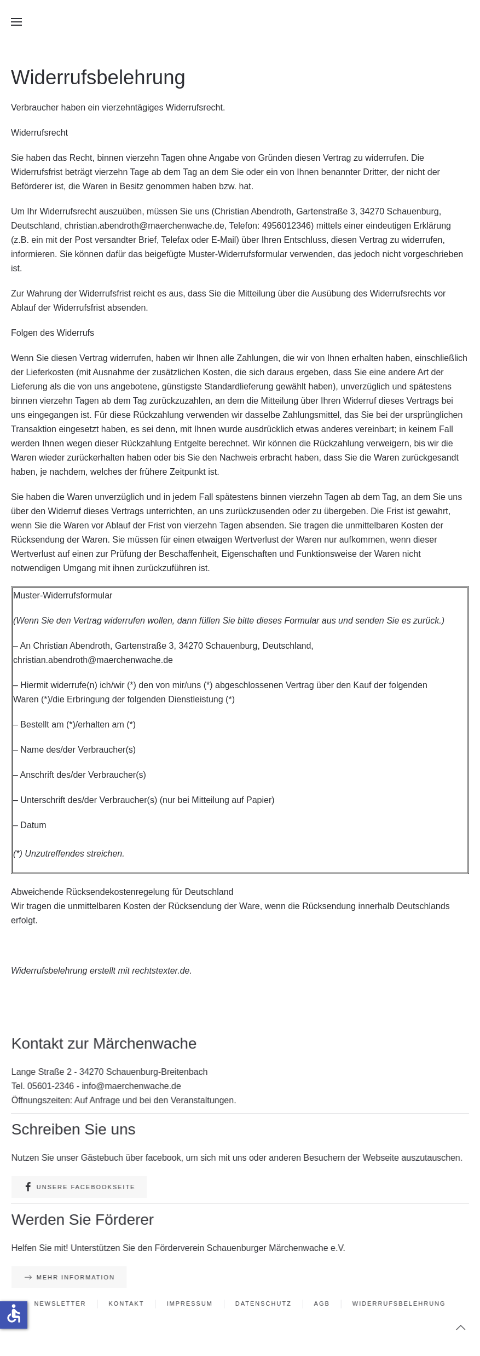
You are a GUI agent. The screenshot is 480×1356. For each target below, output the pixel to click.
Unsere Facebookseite (83, 1187)
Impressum (190, 1304)
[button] (16, 22)
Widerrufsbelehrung (395, 1304)
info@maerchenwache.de (133, 1086)
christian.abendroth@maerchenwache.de (144, 225)
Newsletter (64, 1304)
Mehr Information (73, 1277)
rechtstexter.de (160, 970)
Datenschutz (263, 1304)
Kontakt (129, 1304)
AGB (320, 1304)
